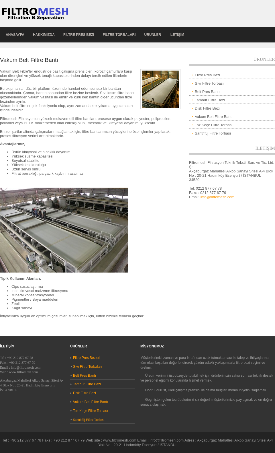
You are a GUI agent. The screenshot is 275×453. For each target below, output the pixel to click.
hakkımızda (44, 35)
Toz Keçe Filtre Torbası (214, 125)
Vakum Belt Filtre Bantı (214, 116)
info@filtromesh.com (218, 197)
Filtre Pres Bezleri (86, 358)
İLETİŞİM (177, 35)
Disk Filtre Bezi (207, 108)
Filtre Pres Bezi (207, 75)
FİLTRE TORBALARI (119, 35)
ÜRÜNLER (152, 35)
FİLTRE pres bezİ (78, 35)
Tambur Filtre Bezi (210, 100)
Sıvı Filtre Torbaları (87, 367)
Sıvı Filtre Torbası (209, 83)
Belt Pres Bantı (207, 92)
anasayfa (15, 35)
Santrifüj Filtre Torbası (213, 133)
